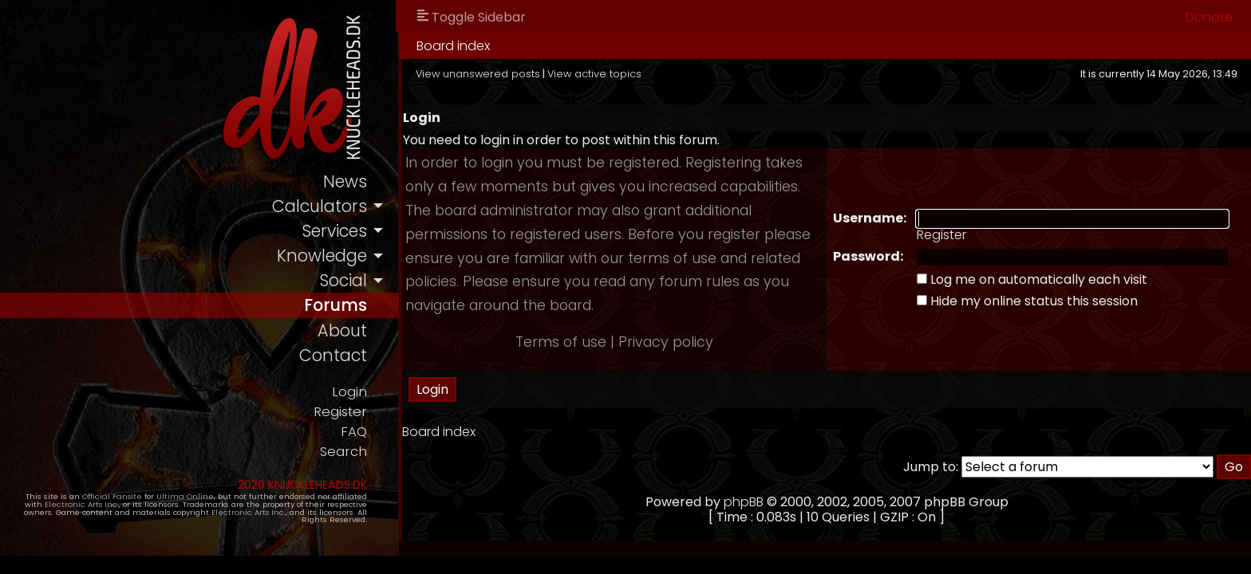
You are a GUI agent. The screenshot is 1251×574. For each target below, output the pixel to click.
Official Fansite (112, 496)
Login (349, 392)
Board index (453, 46)
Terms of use (560, 342)
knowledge (322, 255)
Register (340, 412)
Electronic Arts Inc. (82, 504)
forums (335, 304)
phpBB (744, 502)
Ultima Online (185, 496)
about (342, 330)
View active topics (594, 74)
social (343, 280)
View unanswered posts (478, 74)
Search (343, 451)
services (334, 230)
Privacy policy (665, 342)
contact (333, 355)
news (345, 181)
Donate (1209, 17)
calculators (319, 206)
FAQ (354, 432)
